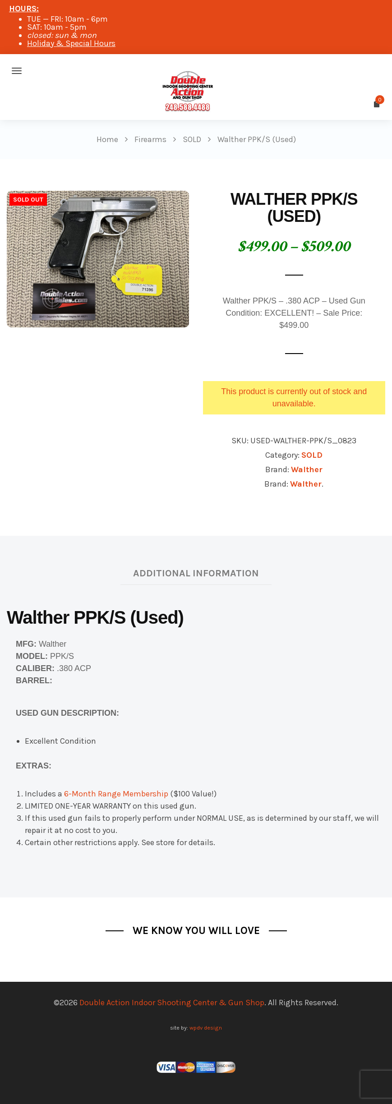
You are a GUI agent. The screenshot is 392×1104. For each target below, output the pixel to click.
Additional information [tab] (196, 573)
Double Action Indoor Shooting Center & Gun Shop (171, 1002)
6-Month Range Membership (116, 794)
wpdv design (205, 1027)
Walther (307, 469)
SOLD (312, 455)
